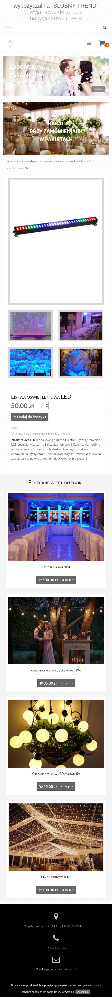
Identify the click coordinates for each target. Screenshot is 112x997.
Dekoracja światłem (56, 567)
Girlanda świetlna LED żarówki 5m (56, 774)
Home (9, 161)
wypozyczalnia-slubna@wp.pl (60, 969)
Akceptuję (82, 991)
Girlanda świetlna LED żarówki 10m (56, 670)
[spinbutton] (41, 405)
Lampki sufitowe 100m (56, 877)
